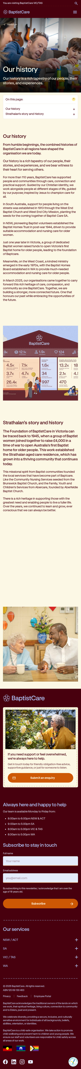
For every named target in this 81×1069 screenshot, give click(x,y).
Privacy (7, 996)
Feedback (22, 996)
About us (12, 24)
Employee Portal (42, 996)
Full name (8, 853)
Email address (10, 870)
